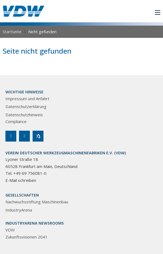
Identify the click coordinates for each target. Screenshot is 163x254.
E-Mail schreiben (20, 180)
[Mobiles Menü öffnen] (157, 12)
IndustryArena (18, 210)
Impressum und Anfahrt (27, 98)
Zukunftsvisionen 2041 (26, 237)
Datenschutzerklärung (25, 106)
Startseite (12, 31)
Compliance (16, 121)
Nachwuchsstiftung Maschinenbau (36, 201)
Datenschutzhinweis (24, 114)
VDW (10, 229)
